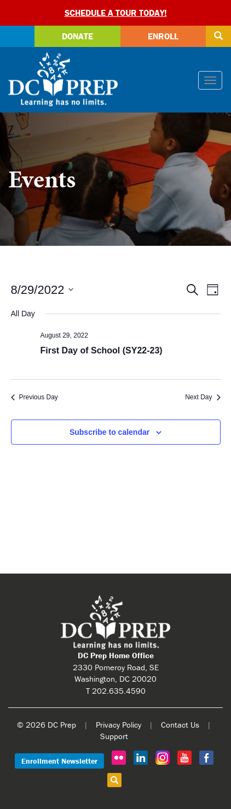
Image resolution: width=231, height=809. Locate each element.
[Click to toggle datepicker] (42, 290)
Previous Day (34, 397)
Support (114, 736)
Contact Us (180, 724)
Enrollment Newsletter (59, 761)
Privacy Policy (118, 724)
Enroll (163, 36)
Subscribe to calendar (109, 432)
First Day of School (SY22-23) (102, 350)
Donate (77, 36)
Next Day (202, 397)
